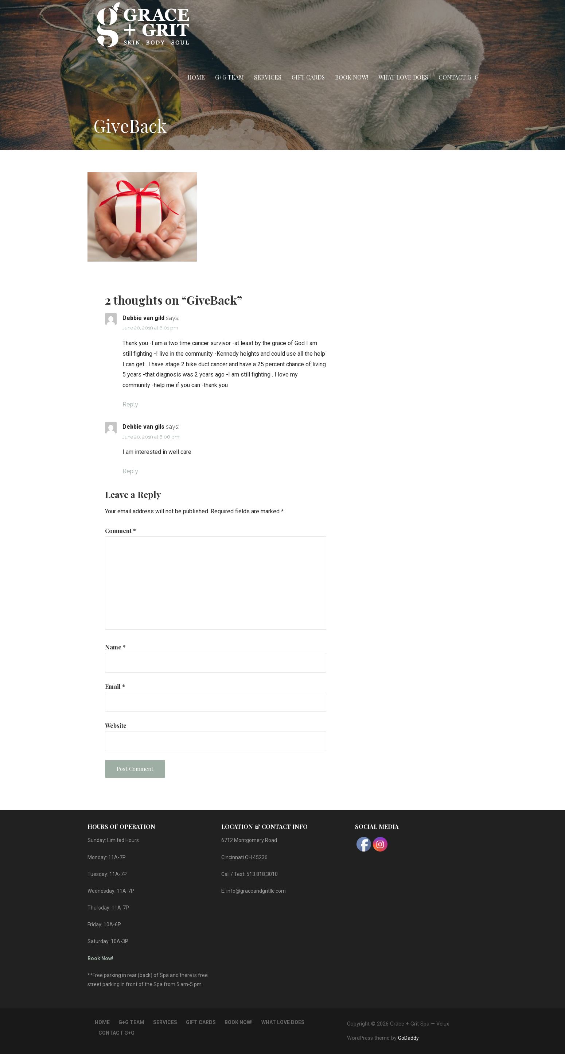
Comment (120, 530)
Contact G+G (459, 77)
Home (196, 77)
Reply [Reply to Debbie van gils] (130, 471)
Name (115, 647)
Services (267, 77)
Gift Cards (308, 77)
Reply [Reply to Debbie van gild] (130, 404)
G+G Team (229, 77)
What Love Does (403, 77)
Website (115, 725)
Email (115, 686)
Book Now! (351, 77)
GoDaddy (408, 1038)
